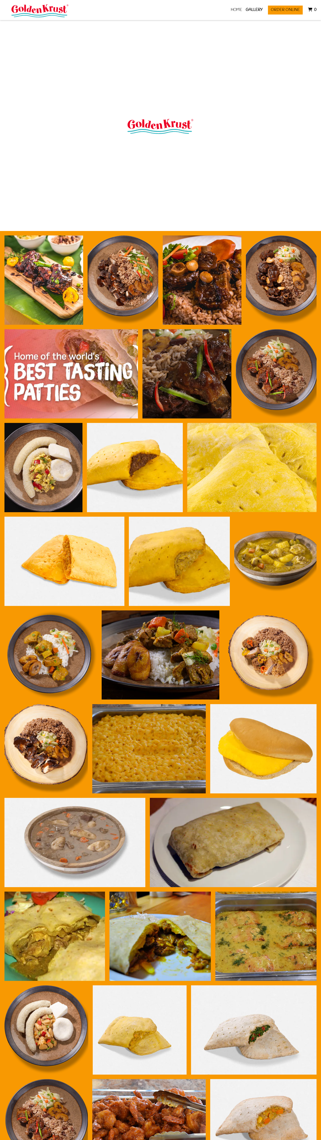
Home (236, 9)
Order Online (285, 9)
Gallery (254, 9)
